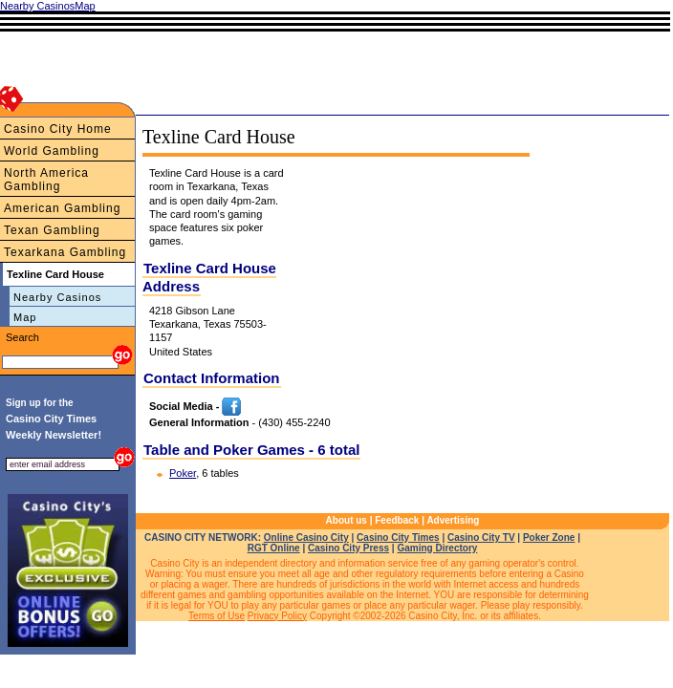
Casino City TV (481, 537)
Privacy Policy (277, 616)
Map (24, 317)
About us (346, 520)
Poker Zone (549, 537)
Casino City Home (58, 129)
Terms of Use (216, 616)
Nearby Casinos (57, 297)
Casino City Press (348, 548)
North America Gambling (46, 179)
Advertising (452, 520)
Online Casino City (306, 537)
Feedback (397, 520)
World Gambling (51, 151)
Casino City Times (398, 537)
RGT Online (274, 548)
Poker (182, 473)
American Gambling (62, 208)
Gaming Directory (437, 548)
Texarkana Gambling (65, 252)
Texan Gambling (52, 230)
